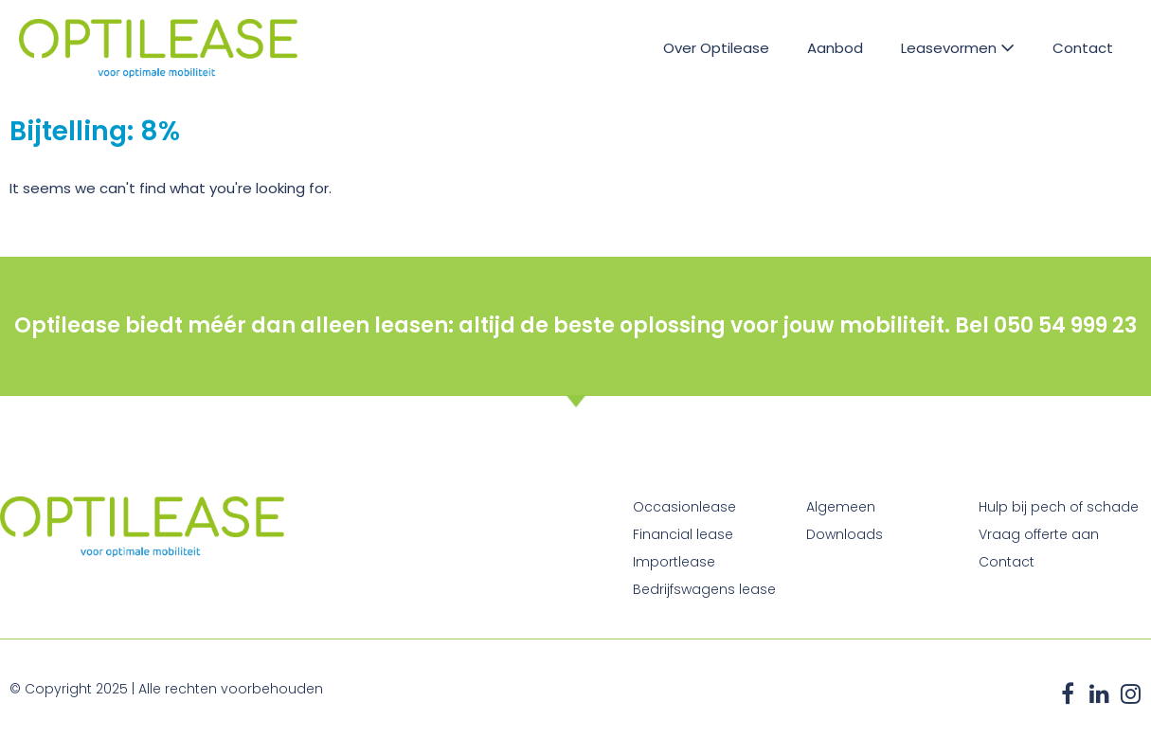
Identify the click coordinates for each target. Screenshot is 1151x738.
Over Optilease (716, 48)
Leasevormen (958, 48)
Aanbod (835, 48)
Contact (1082, 48)
